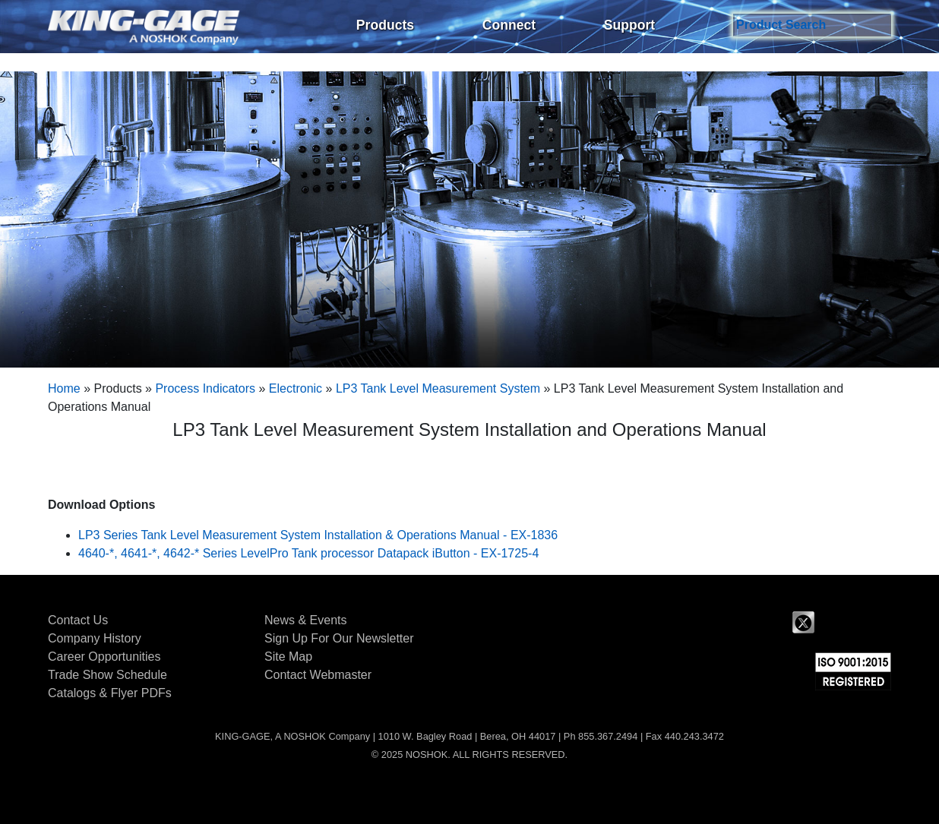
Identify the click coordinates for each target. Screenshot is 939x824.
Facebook (765, 622)
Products (385, 25)
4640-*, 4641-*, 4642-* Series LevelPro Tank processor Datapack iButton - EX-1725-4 (308, 553)
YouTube (879, 622)
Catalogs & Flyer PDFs (110, 693)
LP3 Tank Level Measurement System (438, 388)
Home (64, 388)
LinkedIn (841, 622)
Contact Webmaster (317, 674)
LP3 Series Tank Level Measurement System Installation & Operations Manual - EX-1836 (318, 535)
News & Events (305, 620)
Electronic (295, 388)
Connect (509, 25)
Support (629, 25)
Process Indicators (205, 388)
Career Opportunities (104, 656)
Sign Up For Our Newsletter (339, 638)
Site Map (288, 656)
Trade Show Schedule (107, 674)
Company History (94, 638)
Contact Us (78, 620)
